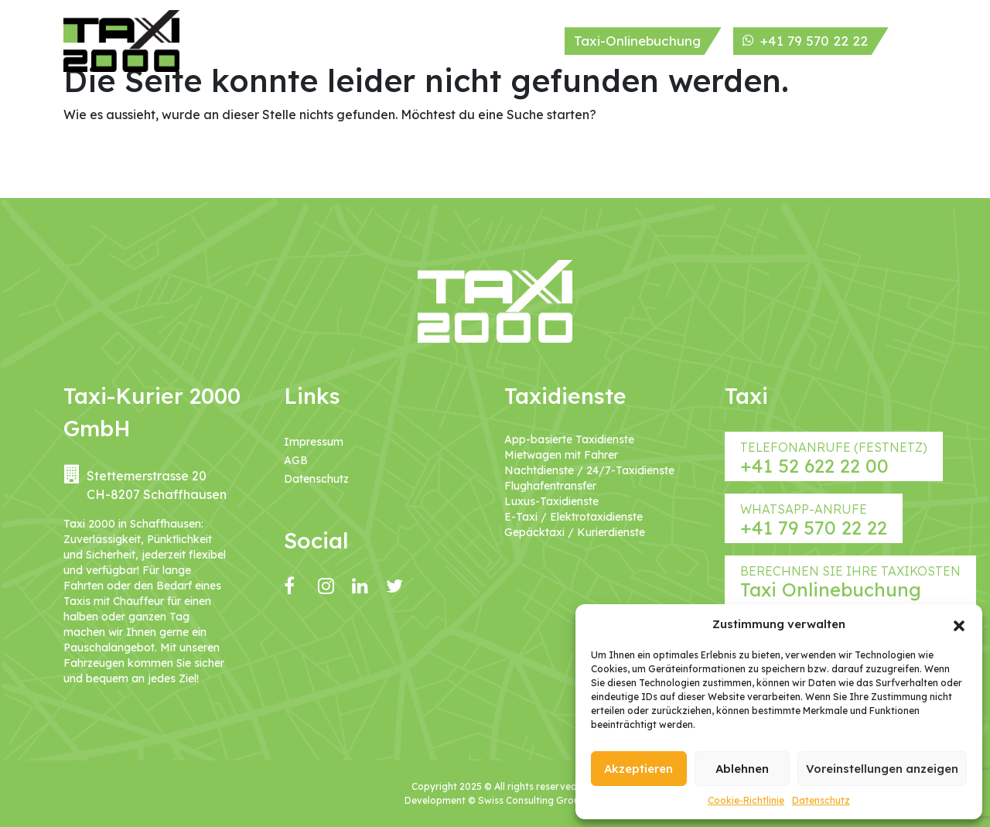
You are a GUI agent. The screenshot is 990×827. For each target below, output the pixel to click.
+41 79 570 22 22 (805, 40)
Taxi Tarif (463, 41)
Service (402, 40)
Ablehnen (742, 768)
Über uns (279, 41)
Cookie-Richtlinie (746, 800)
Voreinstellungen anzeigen (882, 768)
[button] (959, 624)
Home (222, 40)
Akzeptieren (638, 768)
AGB (296, 460)
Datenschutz (821, 800)
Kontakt (526, 40)
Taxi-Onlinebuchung (637, 40)
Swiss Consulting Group (531, 800)
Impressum (313, 442)
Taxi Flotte (336, 41)
